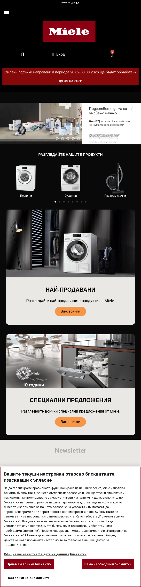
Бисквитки (78, 554)
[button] (55, 202)
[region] (70, 526)
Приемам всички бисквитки (29, 564)
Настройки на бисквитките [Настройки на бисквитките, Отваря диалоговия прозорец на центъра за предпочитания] (28, 578)
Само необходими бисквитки (107, 564)
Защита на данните (53, 554)
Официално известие (21, 554)
